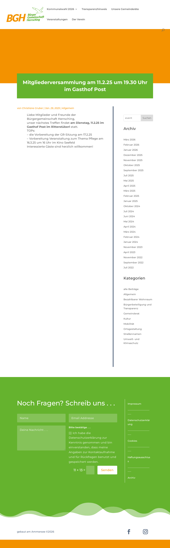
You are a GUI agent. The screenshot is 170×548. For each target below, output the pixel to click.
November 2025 (133, 160)
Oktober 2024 (132, 206)
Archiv (131, 477)
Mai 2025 (129, 180)
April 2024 (129, 226)
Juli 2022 (129, 267)
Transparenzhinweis (94, 9)
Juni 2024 (129, 216)
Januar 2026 (131, 149)
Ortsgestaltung (133, 329)
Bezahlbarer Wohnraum (138, 299)
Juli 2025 (129, 175)
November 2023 (133, 247)
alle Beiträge (131, 289)
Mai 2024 (129, 221)
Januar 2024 (131, 241)
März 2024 (129, 231)
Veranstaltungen (57, 19)
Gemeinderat (131, 313)
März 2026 (129, 139)
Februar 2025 (131, 195)
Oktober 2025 (132, 165)
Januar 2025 (131, 201)
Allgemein (68, 108)
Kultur (127, 318)
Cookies (132, 440)
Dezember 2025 (133, 155)
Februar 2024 (131, 236)
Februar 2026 (131, 144)
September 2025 (133, 170)
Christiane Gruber (32, 108)
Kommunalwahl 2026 (60, 9)
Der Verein (78, 19)
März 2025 (129, 190)
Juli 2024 (129, 211)
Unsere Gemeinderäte (125, 9)
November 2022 (133, 257)
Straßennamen (132, 333)
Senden (107, 470)
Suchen (147, 117)
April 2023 (129, 252)
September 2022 (133, 262)
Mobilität (129, 323)
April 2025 (129, 185)
